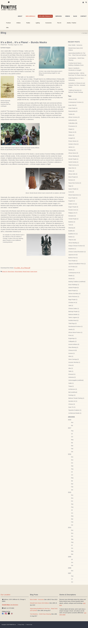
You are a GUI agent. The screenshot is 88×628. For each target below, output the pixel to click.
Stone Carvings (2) (73, 359)
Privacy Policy (21, 624)
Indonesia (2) (72, 377)
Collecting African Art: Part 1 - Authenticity (76, 79)
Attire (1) (70, 356)
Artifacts (18, 22)
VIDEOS (67, 16)
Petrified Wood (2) (73, 320)
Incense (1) (71, 353)
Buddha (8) (71, 230)
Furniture (8, 22)
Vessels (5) (71, 278)
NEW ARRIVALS (30, 16)
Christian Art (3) (72, 302)
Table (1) (70, 371)
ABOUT (20, 16)
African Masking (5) (73, 156)
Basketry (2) (71, 222)
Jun (72, 436)
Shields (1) (71, 275)
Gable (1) (71, 383)
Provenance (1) (72, 126)
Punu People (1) (72, 260)
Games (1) (71, 269)
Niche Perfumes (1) (73, 296)
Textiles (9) (71, 114)
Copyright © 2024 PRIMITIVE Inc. (9, 624)
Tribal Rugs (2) (72, 323)
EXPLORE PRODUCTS (45, 16)
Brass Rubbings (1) (73, 284)
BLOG (75, 16)
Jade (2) (70, 305)
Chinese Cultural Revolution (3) (77, 251)
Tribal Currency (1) (73, 165)
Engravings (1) (72, 338)
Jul (72, 433)
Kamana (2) (71, 180)
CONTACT (83, 16)
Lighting (38, 22)
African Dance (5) (73, 153)
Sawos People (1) (73, 189)
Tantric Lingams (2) (73, 317)
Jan (72, 451)
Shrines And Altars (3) (74, 293)
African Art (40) (72, 99)
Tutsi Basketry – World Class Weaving (76, 59)
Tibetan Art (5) (72, 132)
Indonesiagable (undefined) (75, 380)
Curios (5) (71, 192)
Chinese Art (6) (72, 350)
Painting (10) (71, 150)
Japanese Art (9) (73, 254)
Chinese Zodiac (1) (73, 308)
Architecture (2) (72, 389)
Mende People (26, 271)
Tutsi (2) (70, 225)
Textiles (28, 22)
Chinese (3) (71, 404)
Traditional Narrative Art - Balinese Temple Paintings (75, 91)
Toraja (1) (71, 386)
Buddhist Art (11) (73, 233)
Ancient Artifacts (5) (73, 344)
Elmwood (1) (71, 374)
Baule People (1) (73, 290)
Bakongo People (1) (73, 311)
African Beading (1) (73, 242)
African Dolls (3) (72, 174)
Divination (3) (72, 216)
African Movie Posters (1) (75, 332)
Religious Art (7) (72, 213)
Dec (72, 457)
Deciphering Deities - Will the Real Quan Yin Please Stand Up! (77, 74)
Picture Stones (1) (73, 141)
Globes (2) (71, 135)
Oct (72, 463)
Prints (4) (71, 335)
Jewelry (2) (71, 329)
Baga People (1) (72, 299)
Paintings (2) (71, 395)
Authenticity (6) (72, 120)
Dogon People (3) (73, 207)
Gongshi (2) (71, 138)
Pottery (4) (71, 171)
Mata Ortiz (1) (72, 168)
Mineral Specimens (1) (74, 195)
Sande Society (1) (73, 162)
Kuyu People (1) (72, 198)
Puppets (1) (71, 201)
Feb (72, 448)
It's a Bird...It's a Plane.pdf (22, 268)
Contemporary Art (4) (74, 272)
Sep (72, 466)
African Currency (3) (74, 117)
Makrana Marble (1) (73, 314)
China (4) (71, 365)
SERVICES (58, 16)
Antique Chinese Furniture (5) (76, 245)
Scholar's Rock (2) (73, 144)
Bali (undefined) (72, 392)
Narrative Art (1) (72, 401)
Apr (72, 425)
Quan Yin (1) (71, 407)
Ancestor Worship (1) (74, 362)
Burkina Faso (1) (73, 257)
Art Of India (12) (72, 266)
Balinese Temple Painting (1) (76, 398)
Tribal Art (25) (72, 239)
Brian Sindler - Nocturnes (75, 45)
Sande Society (33, 271)
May (72, 439)
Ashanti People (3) (73, 287)
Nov (72, 422)
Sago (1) (70, 186)
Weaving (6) (71, 227)
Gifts (7, 27)
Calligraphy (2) (72, 341)
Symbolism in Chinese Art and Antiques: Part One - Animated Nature (76, 85)
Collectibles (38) (72, 123)
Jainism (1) (71, 147)
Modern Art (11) (72, 204)
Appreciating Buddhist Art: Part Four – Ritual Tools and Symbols (77, 54)
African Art (4, 271)
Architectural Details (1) (74, 413)
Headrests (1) (72, 248)
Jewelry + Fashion (71, 22)
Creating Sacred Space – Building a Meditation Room (76, 64)
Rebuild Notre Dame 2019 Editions (75, 49)
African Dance (11, 271)
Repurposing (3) (72, 111)
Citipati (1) (71, 129)
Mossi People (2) (73, 177)
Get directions (10, 604)
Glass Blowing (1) (73, 347)
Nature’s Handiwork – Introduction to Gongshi (74, 69)
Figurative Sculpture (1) (74, 410)
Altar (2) (70, 368)
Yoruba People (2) (73, 219)
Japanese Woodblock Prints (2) (77, 263)
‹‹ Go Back (84, 33)
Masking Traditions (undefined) (76, 281)
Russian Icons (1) (73, 210)
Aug (72, 430)
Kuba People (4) (72, 108)
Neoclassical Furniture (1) (75, 326)
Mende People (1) (73, 159)
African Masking (18, 271)
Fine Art (59, 22)
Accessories (48, 22)
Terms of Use (29, 624)
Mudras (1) (71, 236)
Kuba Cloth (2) (72, 105)
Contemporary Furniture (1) (75, 102)
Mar (72, 445)
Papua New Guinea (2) (74, 183)
